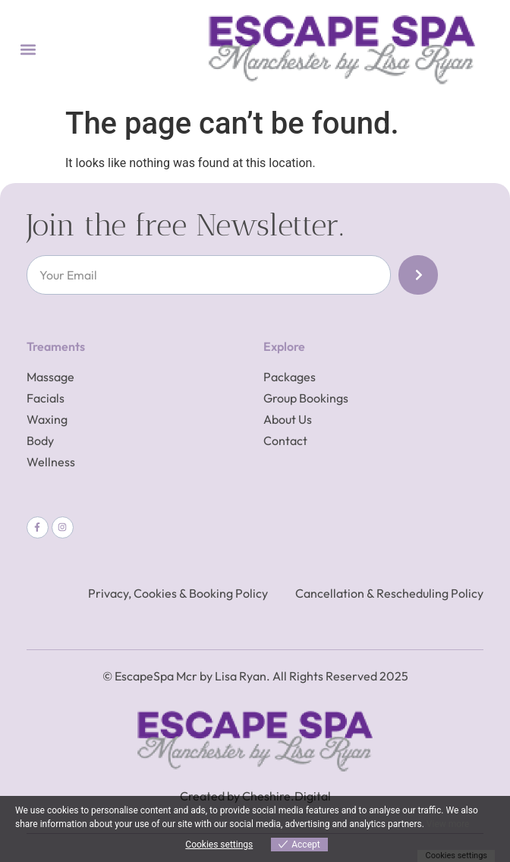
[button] (27, 49)
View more (448, 824)
